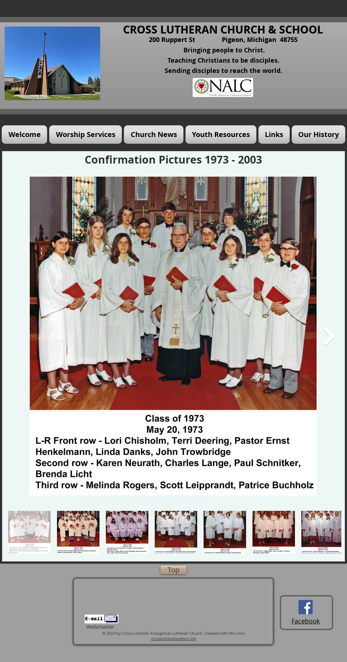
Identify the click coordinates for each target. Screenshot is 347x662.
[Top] (173, 569)
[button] (85, 134)
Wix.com (237, 633)
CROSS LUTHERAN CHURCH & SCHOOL (223, 29)
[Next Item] (329, 336)
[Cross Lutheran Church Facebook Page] (305, 607)
